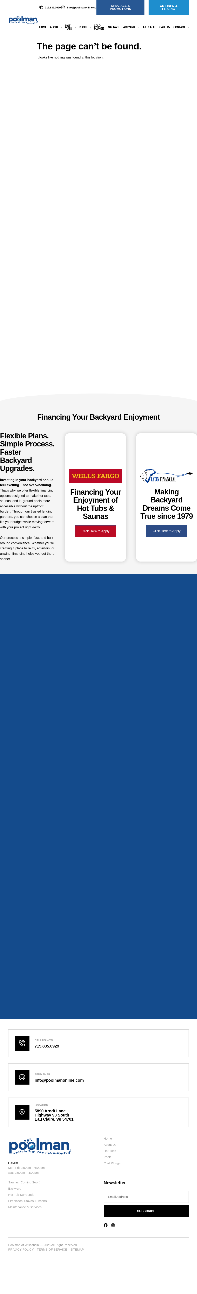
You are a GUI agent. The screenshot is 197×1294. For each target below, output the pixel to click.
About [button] (54, 27)
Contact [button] (179, 27)
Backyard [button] (128, 27)
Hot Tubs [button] (68, 27)
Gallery (164, 27)
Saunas (113, 27)
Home (43, 27)
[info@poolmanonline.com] (63, 7)
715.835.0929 (53, 7)
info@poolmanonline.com (83, 7)
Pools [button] (83, 27)
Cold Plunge (99, 27)
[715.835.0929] (41, 7)
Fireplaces (149, 27)
